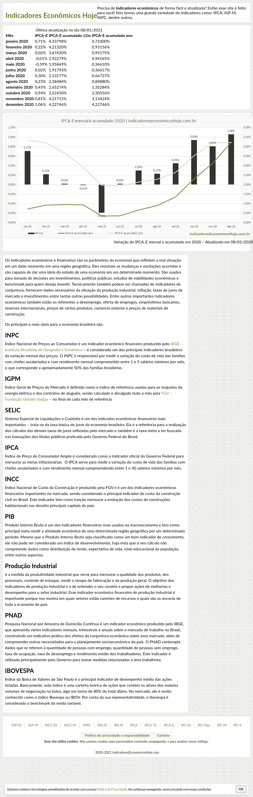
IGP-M (33, 725)
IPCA (133, 725)
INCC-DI (51, 725)
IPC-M (221, 725)
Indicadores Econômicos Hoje (51, 15)
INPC (86, 725)
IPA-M (118, 725)
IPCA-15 (151, 725)
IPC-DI (186, 725)
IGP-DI (16, 725)
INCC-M (70, 725)
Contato (163, 735)
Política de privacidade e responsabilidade (117, 735)
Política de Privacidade (111, 789)
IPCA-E (169, 725)
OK (241, 789)
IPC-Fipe (204, 725)
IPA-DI (102, 725)
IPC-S (237, 725)
